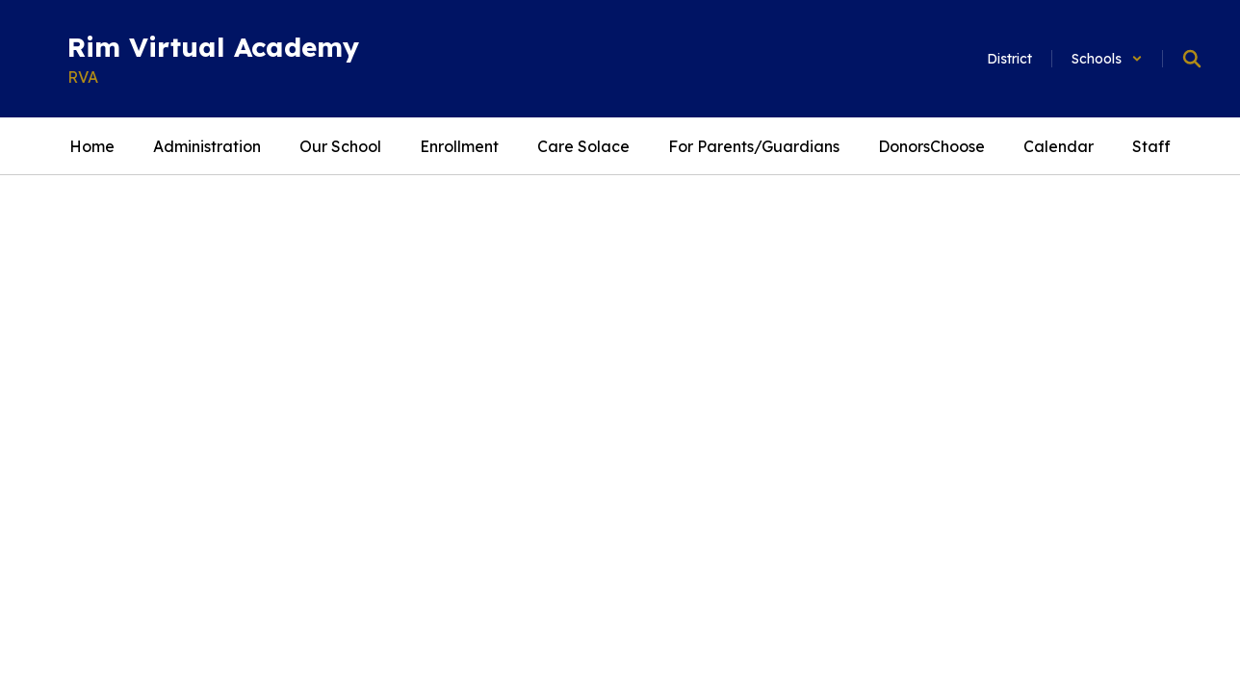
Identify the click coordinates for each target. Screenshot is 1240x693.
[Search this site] (1191, 58)
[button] (1107, 58)
